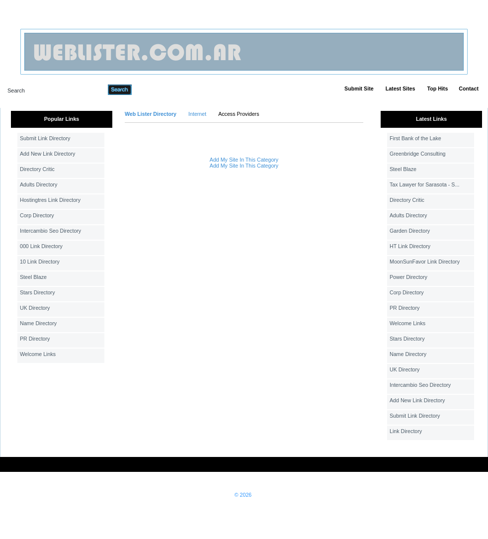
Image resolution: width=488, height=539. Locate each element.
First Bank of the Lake (415, 138)
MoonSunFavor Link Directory (425, 262)
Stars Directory (37, 292)
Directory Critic (37, 169)
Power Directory (408, 277)
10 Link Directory (40, 262)
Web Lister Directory (150, 114)
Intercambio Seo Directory (50, 231)
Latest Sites (400, 88)
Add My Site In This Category (244, 160)
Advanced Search (157, 89)
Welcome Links (38, 354)
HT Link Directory (410, 246)
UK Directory (35, 308)
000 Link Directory (41, 246)
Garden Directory (410, 231)
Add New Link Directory (47, 154)
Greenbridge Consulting (418, 154)
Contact (469, 88)
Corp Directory (37, 215)
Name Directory (38, 323)
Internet (197, 114)
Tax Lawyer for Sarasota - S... (424, 184)
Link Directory (406, 431)
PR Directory (35, 339)
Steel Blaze (33, 277)
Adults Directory (38, 184)
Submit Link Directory (45, 138)
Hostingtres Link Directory (50, 200)
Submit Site (359, 88)
